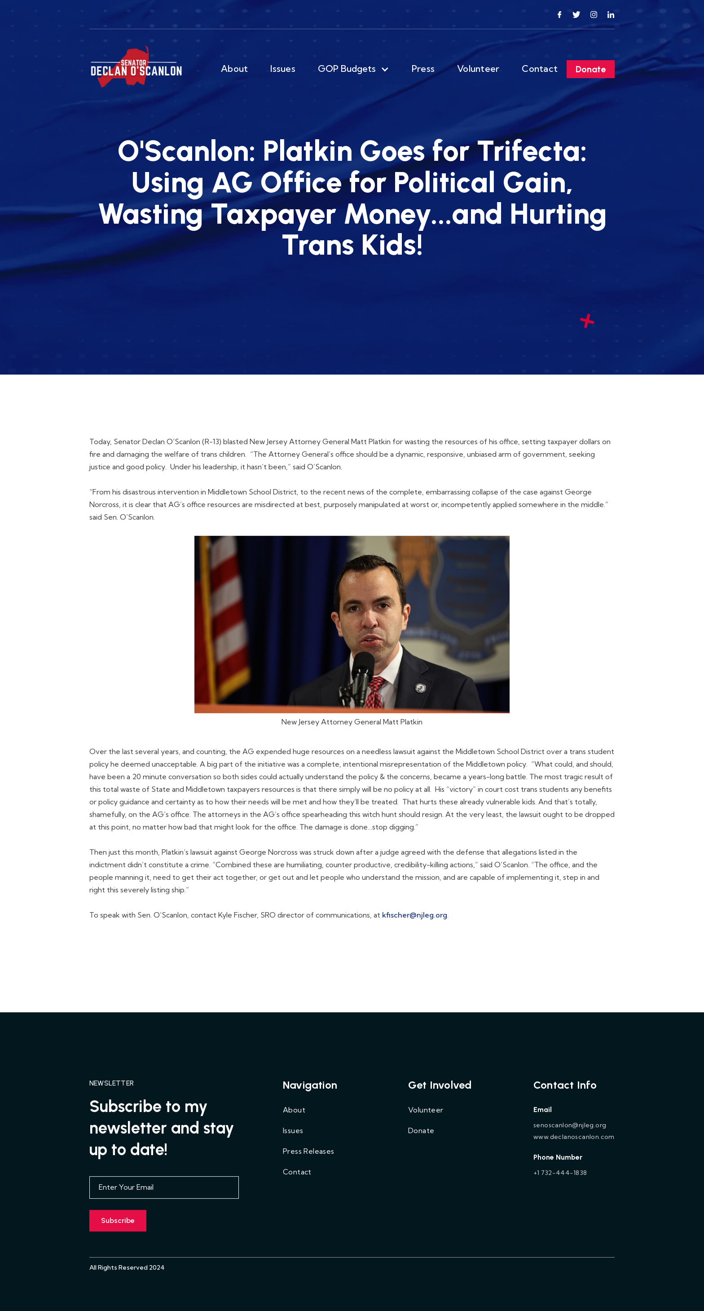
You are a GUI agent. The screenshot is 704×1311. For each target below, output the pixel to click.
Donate (591, 69)
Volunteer (478, 68)
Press (423, 68)
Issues (282, 68)
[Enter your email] (164, 1189)
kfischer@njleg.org (414, 916)
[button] (353, 69)
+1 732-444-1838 (560, 1174)
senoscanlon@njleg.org (569, 1126)
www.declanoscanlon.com (574, 1138)
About (234, 68)
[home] (137, 68)
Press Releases (308, 1152)
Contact (540, 68)
